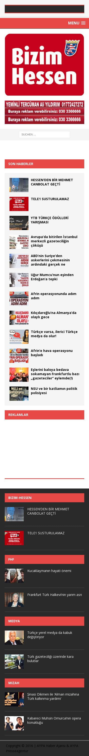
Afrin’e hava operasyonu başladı (52, 352)
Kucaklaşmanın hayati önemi (49, 570)
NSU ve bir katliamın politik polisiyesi (54, 390)
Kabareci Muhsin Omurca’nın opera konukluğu (54, 720)
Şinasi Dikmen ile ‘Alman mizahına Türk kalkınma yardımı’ (53, 696)
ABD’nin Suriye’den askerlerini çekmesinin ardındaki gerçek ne (50, 260)
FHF (11, 559)
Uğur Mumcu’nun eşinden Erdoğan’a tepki (52, 276)
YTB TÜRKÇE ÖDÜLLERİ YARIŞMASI (50, 220)
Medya (14, 621)
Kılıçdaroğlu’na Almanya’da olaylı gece (53, 314)
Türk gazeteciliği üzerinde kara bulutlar (50, 658)
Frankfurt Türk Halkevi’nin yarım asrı (54, 594)
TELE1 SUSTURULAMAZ (50, 199)
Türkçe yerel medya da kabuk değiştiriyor (49, 634)
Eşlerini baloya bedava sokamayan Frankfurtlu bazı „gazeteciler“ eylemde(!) (55, 373)
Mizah (13, 683)
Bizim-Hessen (20, 497)
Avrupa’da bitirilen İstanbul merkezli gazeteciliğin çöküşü (54, 241)
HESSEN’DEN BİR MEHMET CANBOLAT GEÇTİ (52, 182)
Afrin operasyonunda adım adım (53, 295)
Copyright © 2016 (19, 745)
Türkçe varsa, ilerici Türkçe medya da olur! (54, 333)
